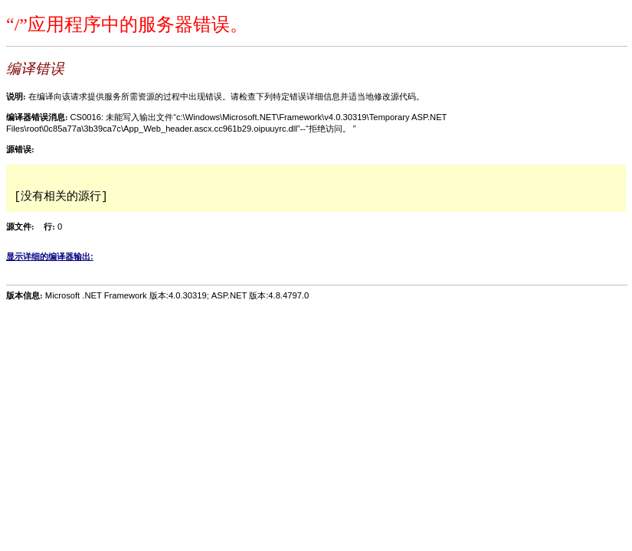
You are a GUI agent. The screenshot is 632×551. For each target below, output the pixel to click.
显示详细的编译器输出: (49, 256)
